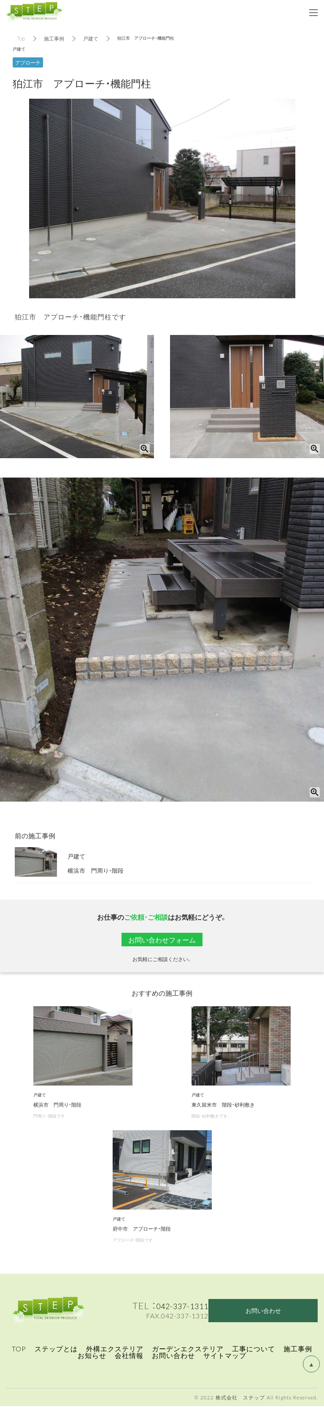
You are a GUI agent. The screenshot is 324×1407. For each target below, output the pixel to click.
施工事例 (54, 38)
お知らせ (92, 1356)
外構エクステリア (114, 1349)
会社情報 (129, 1356)
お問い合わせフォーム (162, 939)
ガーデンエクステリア (188, 1349)
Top (21, 38)
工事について (253, 1349)
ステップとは (56, 1349)
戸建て (90, 38)
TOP (19, 1349)
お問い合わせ (173, 1356)
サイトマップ (224, 1356)
